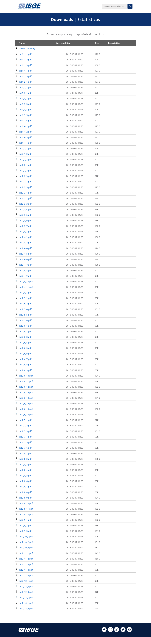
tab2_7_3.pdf (25, 431)
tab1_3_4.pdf (25, 109)
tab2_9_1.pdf (25, 519)
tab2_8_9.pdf (25, 497)
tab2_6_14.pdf (26, 397)
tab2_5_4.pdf (25, 309)
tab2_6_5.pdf (25, 348)
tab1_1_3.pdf (25, 65)
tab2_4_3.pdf (25, 242)
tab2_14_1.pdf (26, 603)
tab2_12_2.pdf (26, 586)
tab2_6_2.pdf (25, 331)
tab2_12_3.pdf (26, 592)
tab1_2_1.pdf (25, 81)
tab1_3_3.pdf (25, 104)
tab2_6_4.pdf (25, 342)
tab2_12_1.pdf (26, 580)
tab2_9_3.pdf (25, 531)
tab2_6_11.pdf (26, 381)
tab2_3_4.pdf (25, 209)
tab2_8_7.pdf (25, 486)
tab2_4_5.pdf (25, 253)
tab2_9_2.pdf (25, 525)
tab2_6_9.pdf (25, 370)
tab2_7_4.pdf (25, 436)
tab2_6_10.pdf (26, 375)
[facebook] (104, 631)
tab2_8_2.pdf (25, 458)
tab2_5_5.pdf (25, 314)
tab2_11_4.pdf (26, 569)
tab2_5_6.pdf (25, 320)
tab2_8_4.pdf (25, 470)
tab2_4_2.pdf (25, 237)
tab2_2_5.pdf (25, 187)
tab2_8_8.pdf (25, 492)
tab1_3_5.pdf (25, 115)
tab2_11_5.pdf (26, 575)
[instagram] (110, 631)
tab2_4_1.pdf (25, 231)
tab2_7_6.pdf (25, 447)
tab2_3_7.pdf (25, 226)
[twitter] (123, 631)
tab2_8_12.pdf (26, 514)
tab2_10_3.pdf (26, 547)
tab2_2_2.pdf (25, 170)
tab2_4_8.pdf (25, 270)
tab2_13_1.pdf (26, 597)
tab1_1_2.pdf (25, 59)
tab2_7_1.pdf (25, 420)
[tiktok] (116, 631)
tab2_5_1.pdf (25, 292)
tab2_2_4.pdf (25, 181)
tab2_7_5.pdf (25, 442)
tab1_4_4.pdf (25, 142)
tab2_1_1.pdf (25, 148)
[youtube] (129, 631)
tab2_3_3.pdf (25, 203)
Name (22, 43)
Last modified (63, 43)
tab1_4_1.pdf (25, 126)
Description (114, 43)
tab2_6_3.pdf (25, 336)
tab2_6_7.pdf (25, 359)
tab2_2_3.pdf (25, 176)
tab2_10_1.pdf (26, 536)
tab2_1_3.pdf (25, 159)
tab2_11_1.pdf (26, 553)
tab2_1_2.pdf (25, 153)
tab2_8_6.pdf (25, 481)
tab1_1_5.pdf (25, 76)
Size (97, 43)
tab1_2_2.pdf (25, 87)
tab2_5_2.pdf (25, 298)
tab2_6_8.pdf (25, 364)
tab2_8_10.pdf (26, 503)
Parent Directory (27, 48)
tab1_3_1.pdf (25, 92)
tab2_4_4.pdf (25, 248)
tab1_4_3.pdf (25, 137)
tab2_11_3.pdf (26, 564)
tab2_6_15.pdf (26, 403)
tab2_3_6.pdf (25, 220)
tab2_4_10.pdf (26, 281)
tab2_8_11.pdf (26, 508)
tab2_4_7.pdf (25, 264)
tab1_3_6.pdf (25, 120)
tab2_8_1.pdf (25, 453)
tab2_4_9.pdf (25, 275)
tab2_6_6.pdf (25, 353)
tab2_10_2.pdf (26, 542)
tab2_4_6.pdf (25, 259)
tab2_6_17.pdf (26, 414)
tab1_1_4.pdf (25, 70)
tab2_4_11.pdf (26, 287)
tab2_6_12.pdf (26, 386)
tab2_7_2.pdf (25, 425)
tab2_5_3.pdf (25, 303)
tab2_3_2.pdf (25, 198)
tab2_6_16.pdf (26, 409)
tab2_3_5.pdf (25, 214)
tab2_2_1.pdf (25, 165)
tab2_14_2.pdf (26, 608)
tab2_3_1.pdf (25, 192)
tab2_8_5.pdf (25, 475)
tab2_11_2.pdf (26, 558)
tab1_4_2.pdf (25, 131)
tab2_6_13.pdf (26, 392)
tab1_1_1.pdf (25, 54)
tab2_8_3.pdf (25, 464)
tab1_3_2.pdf (25, 98)
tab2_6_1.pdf (25, 325)
